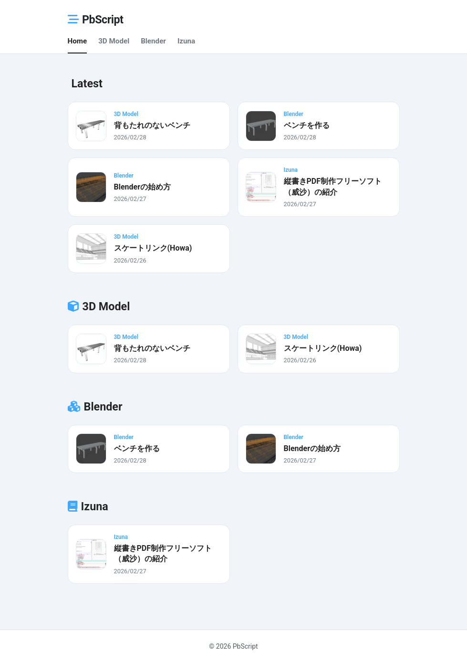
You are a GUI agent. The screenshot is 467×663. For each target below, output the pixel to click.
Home (77, 41)
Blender (153, 41)
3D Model (113, 41)
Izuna (186, 41)
